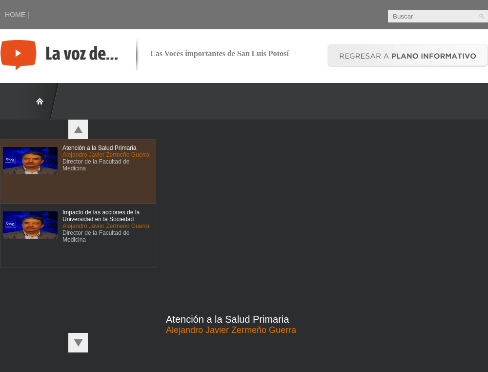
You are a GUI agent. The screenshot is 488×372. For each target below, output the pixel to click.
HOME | (17, 15)
